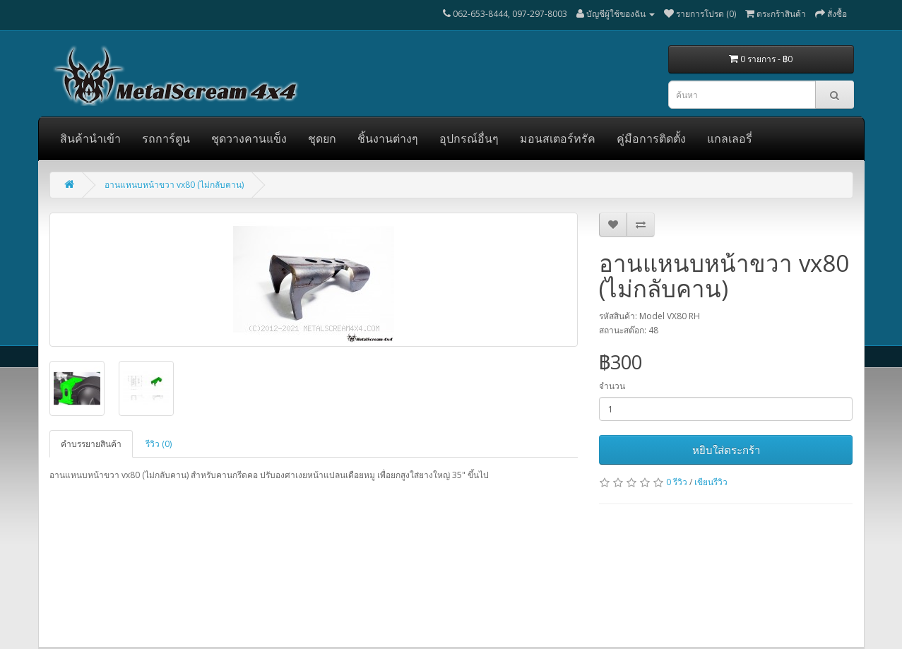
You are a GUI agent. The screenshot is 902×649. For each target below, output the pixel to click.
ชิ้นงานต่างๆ (387, 138)
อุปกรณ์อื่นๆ (469, 138)
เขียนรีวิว (711, 482)
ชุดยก (322, 138)
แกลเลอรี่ (729, 138)
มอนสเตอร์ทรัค (557, 138)
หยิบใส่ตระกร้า (726, 450)
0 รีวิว (676, 482)
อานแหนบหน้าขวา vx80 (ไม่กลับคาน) (174, 185)
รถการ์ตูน (166, 138)
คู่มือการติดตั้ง (651, 138)
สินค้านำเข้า (90, 138)
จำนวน (612, 386)
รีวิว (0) (159, 444)
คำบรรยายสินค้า (91, 444)
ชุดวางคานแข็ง (249, 138)
